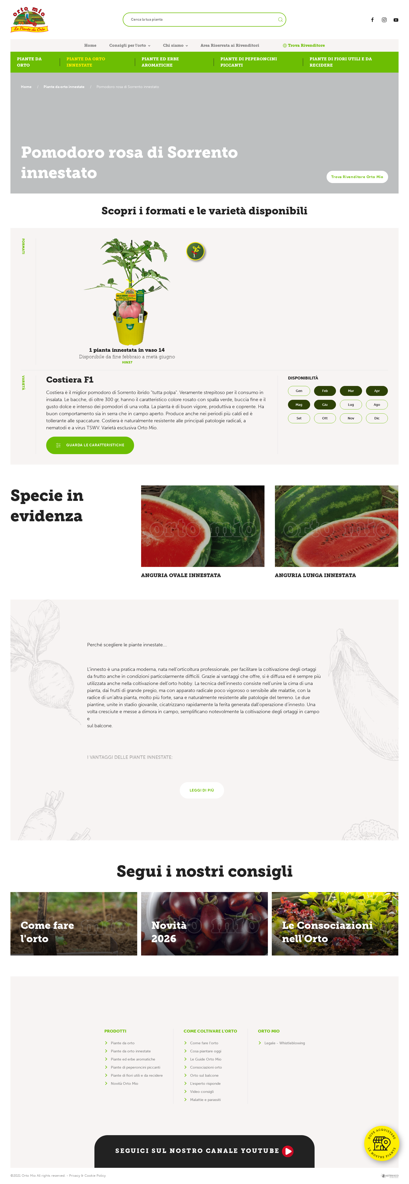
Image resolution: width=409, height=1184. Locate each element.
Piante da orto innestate (65, 87)
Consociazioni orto (206, 1068)
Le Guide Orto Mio (205, 1060)
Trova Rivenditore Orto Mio (357, 177)
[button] (127, 291)
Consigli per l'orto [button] (127, 45)
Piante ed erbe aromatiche (133, 1060)
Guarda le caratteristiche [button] (90, 445)
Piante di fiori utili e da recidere (137, 1076)
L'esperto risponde (205, 1084)
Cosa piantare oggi (205, 1052)
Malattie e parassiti (205, 1100)
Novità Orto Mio (124, 1084)
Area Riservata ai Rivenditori (230, 45)
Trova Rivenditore (304, 45)
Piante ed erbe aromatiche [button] (160, 62)
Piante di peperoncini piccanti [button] (248, 62)
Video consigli (202, 1092)
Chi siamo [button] (173, 45)
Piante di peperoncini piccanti (135, 1068)
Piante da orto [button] (29, 62)
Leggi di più (202, 791)
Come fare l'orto (204, 1044)
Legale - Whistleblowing (284, 1044)
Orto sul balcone (204, 1076)
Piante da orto (123, 1044)
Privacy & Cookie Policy (87, 1176)
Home (90, 45)
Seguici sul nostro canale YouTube (204, 1152)
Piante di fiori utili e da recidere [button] (341, 62)
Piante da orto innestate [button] (86, 62)
